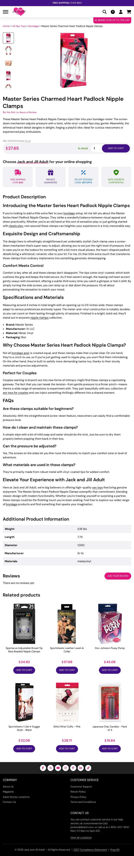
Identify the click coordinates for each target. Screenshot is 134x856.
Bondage (33, 26)
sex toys (97, 487)
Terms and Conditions (83, 802)
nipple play (16, 226)
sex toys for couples (15, 393)
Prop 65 (115, 849)
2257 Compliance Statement (90, 849)
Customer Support (81, 786)
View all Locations (80, 837)
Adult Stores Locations (16, 796)
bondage (69, 213)
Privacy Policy (78, 796)
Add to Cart (24, 670)
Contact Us (9, 802)
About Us (8, 786)
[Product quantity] (100, 148)
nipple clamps (39, 317)
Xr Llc (28, 140)
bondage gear (20, 353)
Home (6, 26)
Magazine (8, 791)
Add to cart (116, 148)
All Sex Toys (19, 26)
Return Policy (78, 791)
